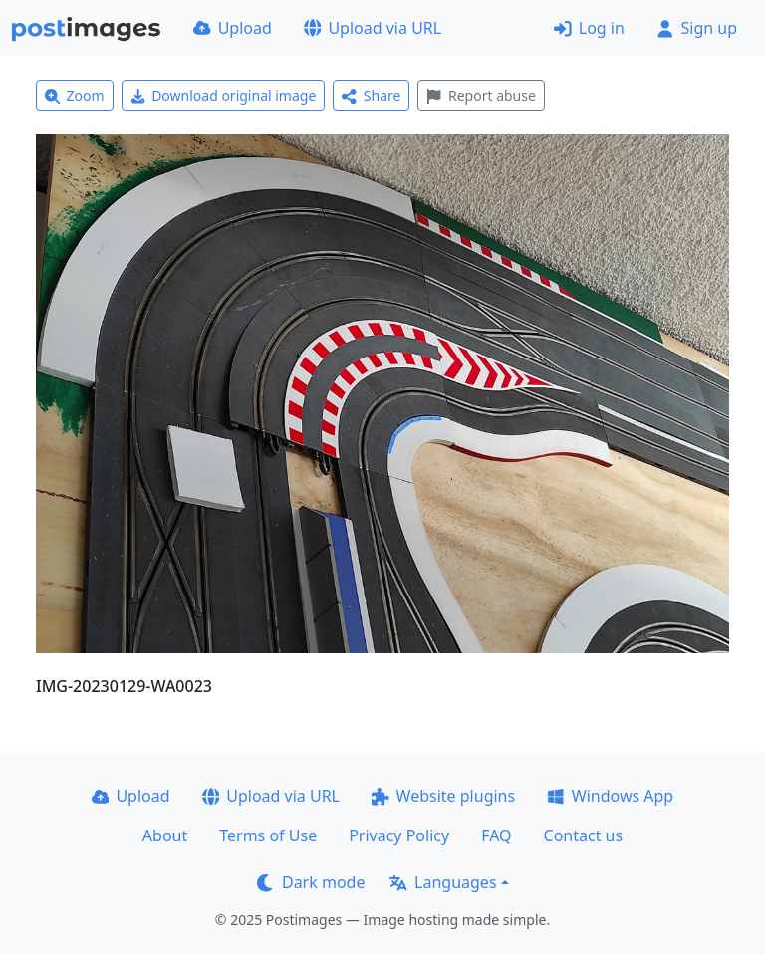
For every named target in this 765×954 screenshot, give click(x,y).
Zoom (75, 95)
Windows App (610, 796)
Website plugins (443, 796)
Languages (442, 882)
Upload (232, 28)
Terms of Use (268, 835)
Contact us (584, 835)
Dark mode (311, 882)
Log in (589, 28)
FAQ (496, 835)
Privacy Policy (399, 835)
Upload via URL (372, 28)
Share (371, 95)
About (164, 835)
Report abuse (480, 95)
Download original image (223, 95)
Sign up (696, 28)
